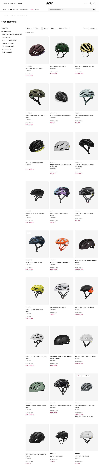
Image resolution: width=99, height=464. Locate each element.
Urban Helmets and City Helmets (12, 34)
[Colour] (54, 28)
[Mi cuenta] (90, 3)
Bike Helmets (6, 31)
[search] (94, 9)
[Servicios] (14, 3)
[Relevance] (93, 28)
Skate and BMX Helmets (9, 40)
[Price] (37, 28)
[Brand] (29, 28)
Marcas (37, 9)
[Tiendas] (6, 3)
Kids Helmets (6, 37)
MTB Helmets (6, 49)
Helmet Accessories (8, 46)
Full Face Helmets (8, 43)
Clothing (5, 28)
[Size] (45, 28)
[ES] (86, 3)
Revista (20, 3)
